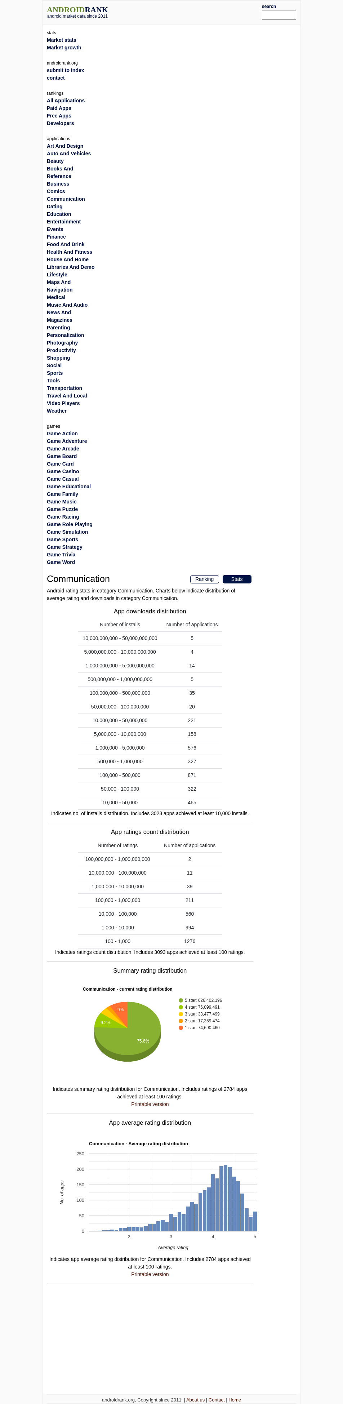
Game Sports (62, 539)
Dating (55, 206)
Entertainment (64, 222)
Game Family (62, 494)
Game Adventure (67, 441)
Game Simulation (67, 532)
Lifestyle (57, 274)
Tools (53, 380)
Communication (66, 199)
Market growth (64, 47)
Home (234, 1400)
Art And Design (65, 146)
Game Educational (69, 486)
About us (195, 1400)
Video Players (63, 403)
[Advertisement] (195, 11)
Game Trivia (61, 554)
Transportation (64, 388)
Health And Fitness (69, 252)
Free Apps (59, 116)
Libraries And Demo (71, 267)
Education (59, 214)
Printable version (150, 1104)
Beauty (55, 161)
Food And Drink (65, 244)
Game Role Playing (70, 524)
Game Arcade (63, 449)
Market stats (61, 40)
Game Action (62, 433)
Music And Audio (67, 305)
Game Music (61, 502)
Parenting (58, 327)
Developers (60, 123)
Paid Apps (59, 108)
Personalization (65, 335)
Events (55, 229)
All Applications (66, 100)
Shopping (58, 358)
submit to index (65, 70)
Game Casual (63, 479)
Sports (55, 373)
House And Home (68, 259)
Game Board (62, 456)
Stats (237, 579)
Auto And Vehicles (69, 153)
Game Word (61, 562)
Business (58, 184)
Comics (56, 191)
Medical (56, 297)
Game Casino (63, 471)
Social (54, 365)
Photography (62, 343)
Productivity (61, 350)
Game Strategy (65, 547)
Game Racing (63, 517)
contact (56, 78)
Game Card (60, 464)
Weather (57, 411)
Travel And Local (67, 396)
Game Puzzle (62, 509)
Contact (217, 1400)
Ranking (204, 579)
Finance (56, 237)
